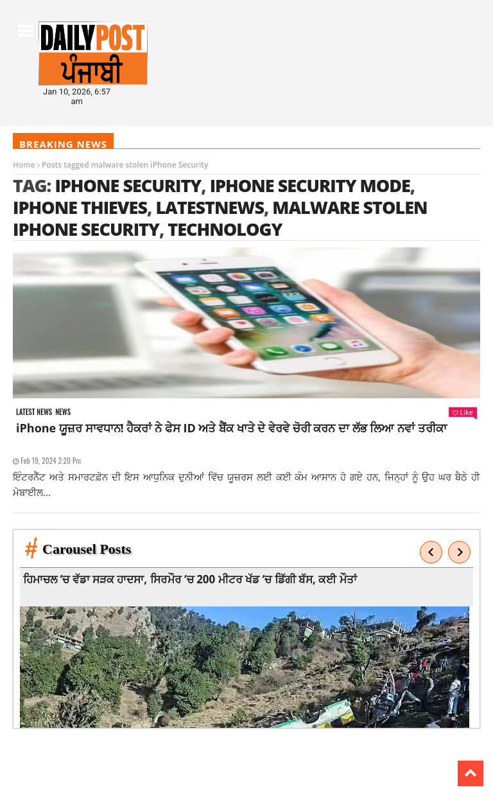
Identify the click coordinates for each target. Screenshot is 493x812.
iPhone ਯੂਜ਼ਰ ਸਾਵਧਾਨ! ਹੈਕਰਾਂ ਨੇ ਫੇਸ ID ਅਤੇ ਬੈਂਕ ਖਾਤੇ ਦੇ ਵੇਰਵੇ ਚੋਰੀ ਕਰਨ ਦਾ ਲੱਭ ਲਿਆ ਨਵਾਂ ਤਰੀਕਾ (231, 428)
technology (225, 229)
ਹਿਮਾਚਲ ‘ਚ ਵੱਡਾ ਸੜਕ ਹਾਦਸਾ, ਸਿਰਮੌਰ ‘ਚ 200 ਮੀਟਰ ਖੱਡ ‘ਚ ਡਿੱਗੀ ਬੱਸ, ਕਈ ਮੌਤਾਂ (192, 579)
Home (24, 164)
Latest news (34, 412)
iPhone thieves (80, 207)
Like (463, 412)
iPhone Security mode (310, 185)
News (63, 412)
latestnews (209, 207)
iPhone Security (128, 185)
